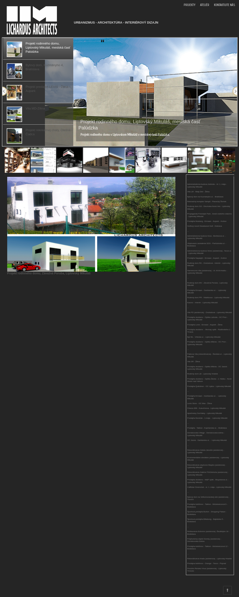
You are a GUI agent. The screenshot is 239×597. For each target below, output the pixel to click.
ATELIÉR (204, 5)
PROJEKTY (189, 5)
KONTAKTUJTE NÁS (224, 5)
